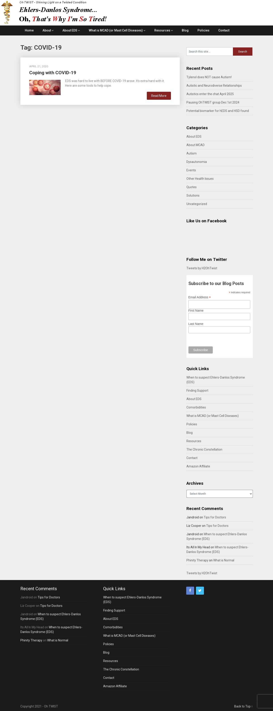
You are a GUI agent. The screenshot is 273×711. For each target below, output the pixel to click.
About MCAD (195, 145)
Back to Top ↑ (243, 706)
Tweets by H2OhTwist (201, 268)
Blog (185, 30)
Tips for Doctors (215, 517)
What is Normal (223, 560)
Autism (191, 153)
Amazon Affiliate (198, 466)
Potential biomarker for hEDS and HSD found (217, 111)
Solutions (192, 195)
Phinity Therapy (197, 560)
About (47, 30)
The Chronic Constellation (204, 449)
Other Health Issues (200, 178)
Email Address (199, 297)
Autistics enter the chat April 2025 (210, 94)
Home (29, 30)
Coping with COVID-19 (52, 72)
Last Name (195, 324)
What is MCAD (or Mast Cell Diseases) (116, 30)
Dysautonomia (196, 162)
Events (191, 170)
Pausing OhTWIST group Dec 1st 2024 (212, 102)
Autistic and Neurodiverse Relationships (214, 85)
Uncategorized (196, 204)
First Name (195, 310)
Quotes (191, 187)
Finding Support (197, 390)
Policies (203, 30)
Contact (223, 30)
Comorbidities (196, 407)
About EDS (69, 30)
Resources (162, 30)
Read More (159, 96)
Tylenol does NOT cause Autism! (209, 77)
